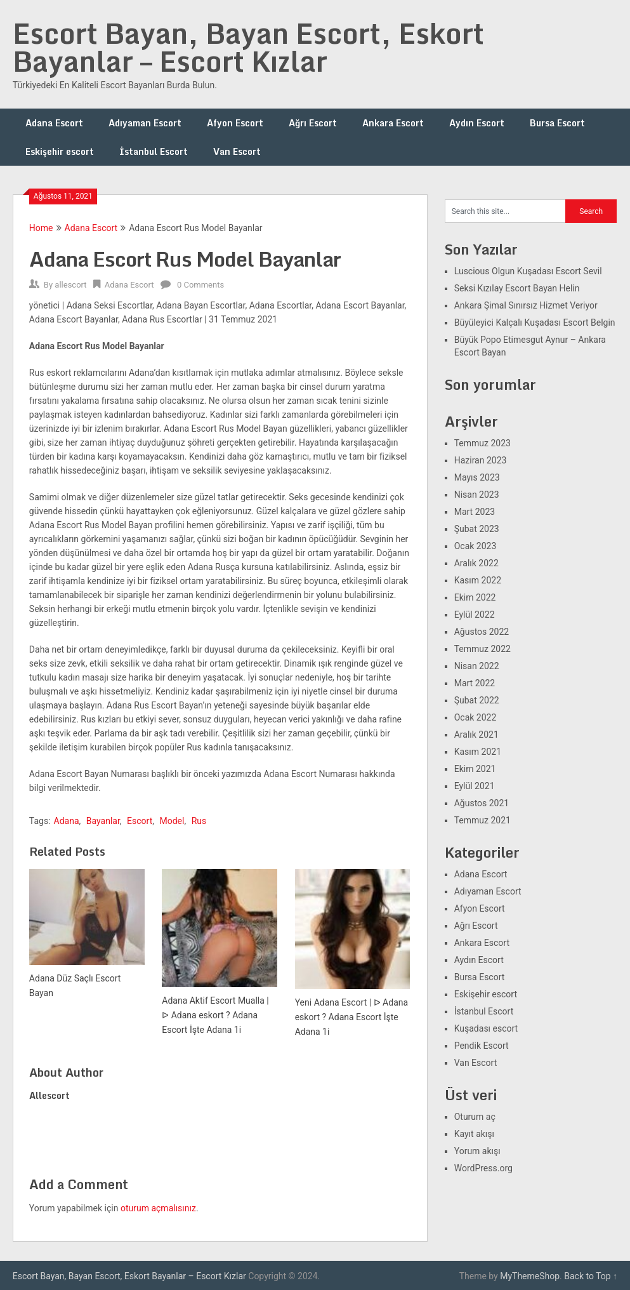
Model (171, 821)
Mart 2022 (474, 683)
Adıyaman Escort (144, 123)
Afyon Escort (235, 123)
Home (41, 228)
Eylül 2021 (474, 786)
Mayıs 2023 (477, 477)
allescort (70, 284)
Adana (66, 821)
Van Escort (237, 151)
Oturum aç (474, 1117)
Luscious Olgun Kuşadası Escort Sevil (528, 271)
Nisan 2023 (476, 494)
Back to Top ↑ (590, 1276)
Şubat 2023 (476, 529)
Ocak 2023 (475, 546)
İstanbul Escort (153, 151)
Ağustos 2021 (481, 803)
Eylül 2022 (474, 614)
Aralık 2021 (476, 734)
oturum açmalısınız (158, 1208)
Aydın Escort (476, 123)
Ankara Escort (393, 123)
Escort (139, 821)
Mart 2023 (474, 512)
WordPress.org (483, 1168)
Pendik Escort (481, 1046)
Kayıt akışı (474, 1134)
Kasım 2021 (477, 752)
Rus (199, 821)
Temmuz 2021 (482, 820)
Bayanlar (103, 821)
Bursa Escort (557, 123)
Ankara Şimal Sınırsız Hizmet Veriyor (526, 305)
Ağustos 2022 (481, 632)
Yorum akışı (477, 1151)
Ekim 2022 (475, 597)
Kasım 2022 (477, 580)
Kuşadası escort (486, 1028)
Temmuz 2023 (482, 443)
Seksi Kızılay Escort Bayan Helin (517, 288)
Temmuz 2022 (482, 649)
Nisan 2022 (476, 666)
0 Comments (200, 284)
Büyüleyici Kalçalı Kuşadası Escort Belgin (534, 322)
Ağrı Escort (313, 123)
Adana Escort (54, 123)
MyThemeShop (530, 1276)
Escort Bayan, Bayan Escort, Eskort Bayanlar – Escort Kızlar (248, 47)
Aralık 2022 (476, 563)
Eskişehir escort (59, 151)
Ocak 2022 (475, 717)
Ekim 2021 (475, 769)
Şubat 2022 (476, 700)
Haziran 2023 (480, 460)
